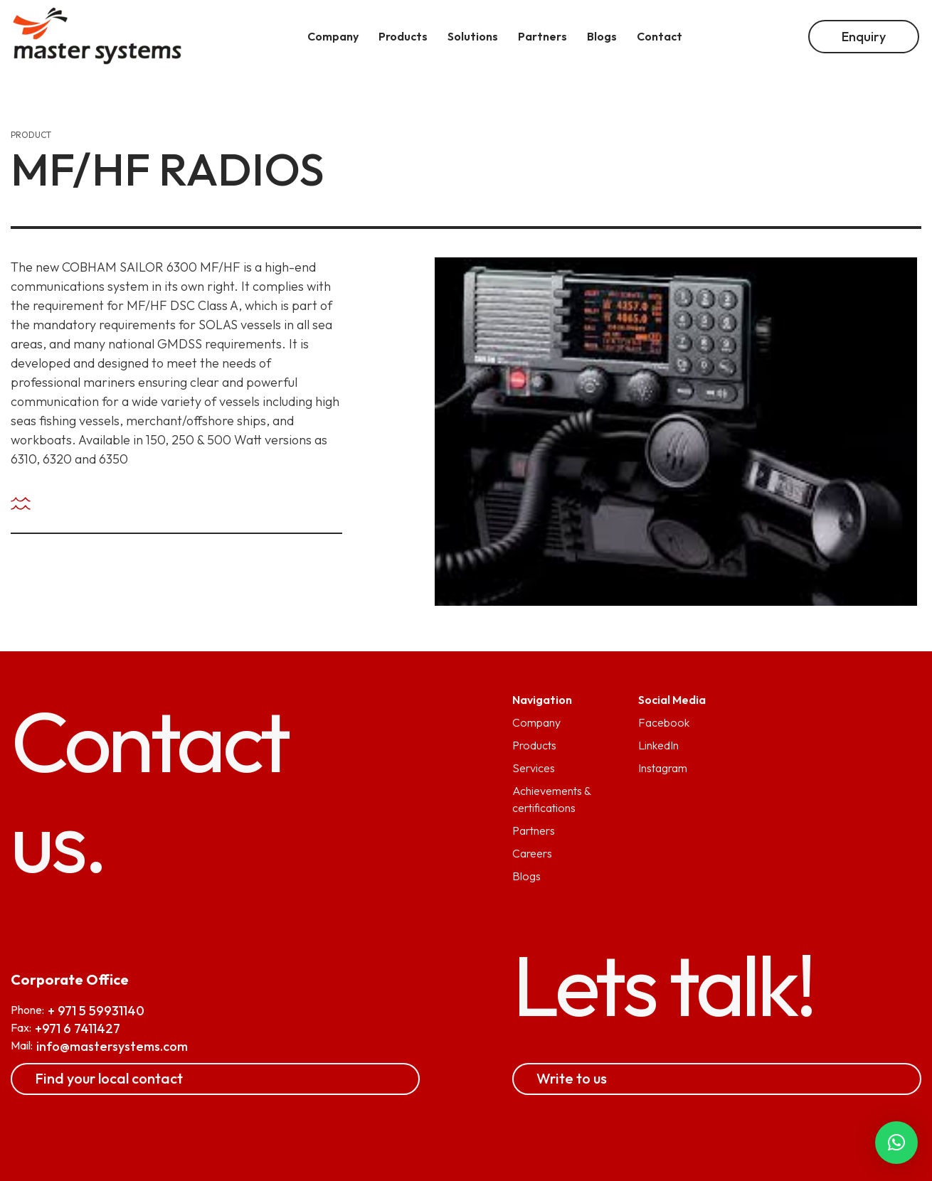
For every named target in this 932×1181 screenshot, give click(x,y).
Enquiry (864, 36)
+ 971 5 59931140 (96, 1011)
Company (536, 722)
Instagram (662, 768)
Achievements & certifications (551, 799)
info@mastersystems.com (112, 1046)
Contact (659, 36)
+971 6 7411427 (77, 1028)
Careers (532, 853)
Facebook (663, 722)
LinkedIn (658, 745)
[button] (896, 1142)
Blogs (526, 876)
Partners (533, 830)
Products (534, 745)
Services (533, 768)
